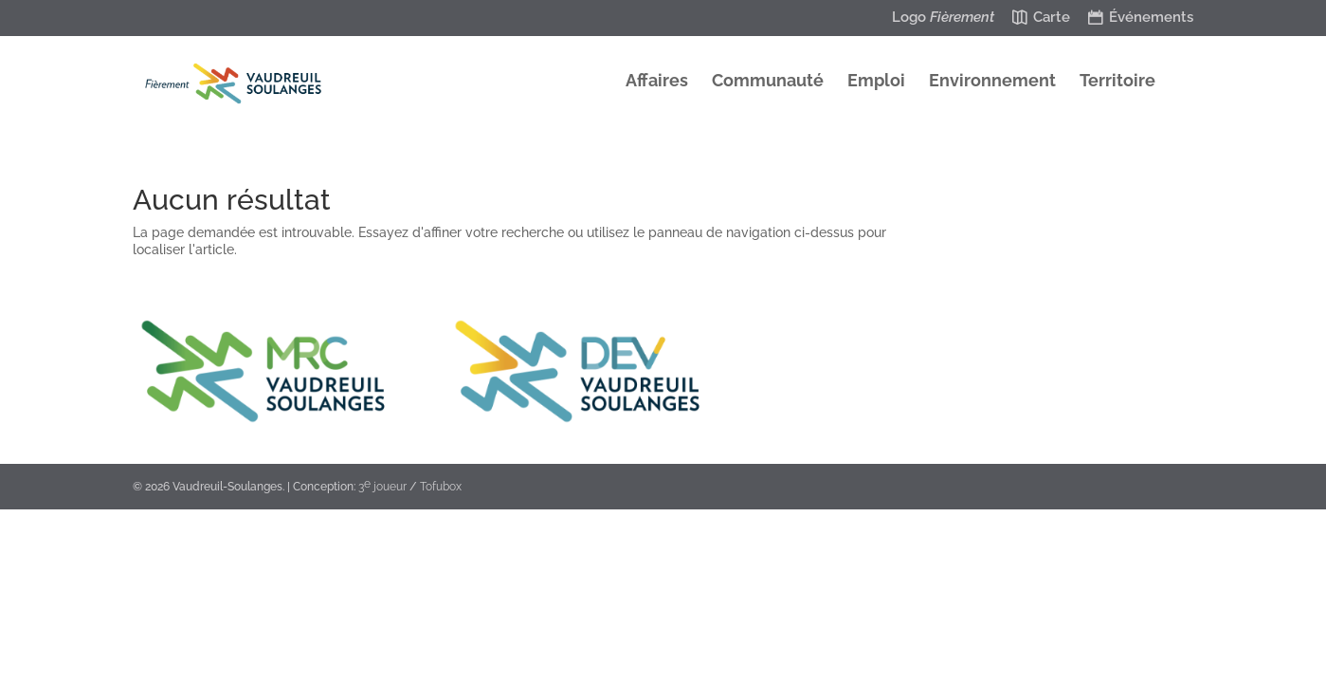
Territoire (1117, 82)
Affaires (657, 82)
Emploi (876, 82)
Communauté (768, 82)
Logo (943, 18)
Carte (1051, 18)
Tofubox (441, 486)
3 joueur (382, 485)
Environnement (992, 82)
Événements (1151, 18)
